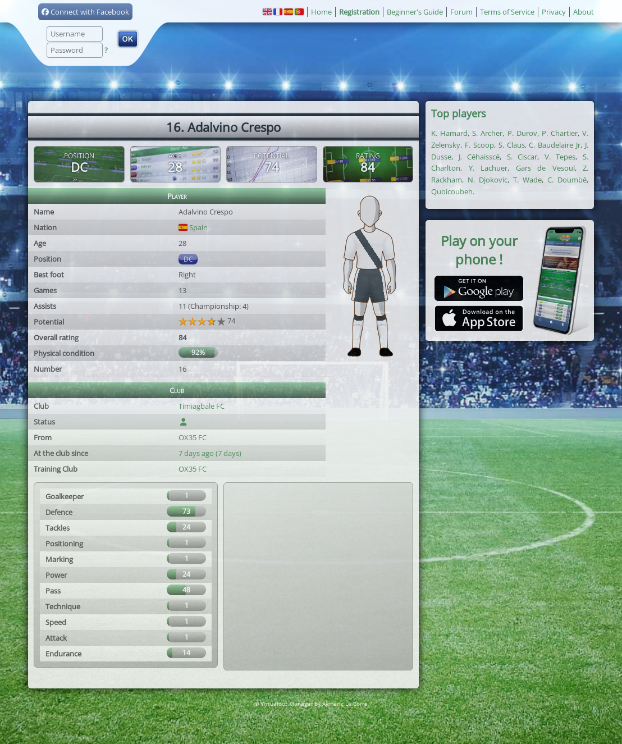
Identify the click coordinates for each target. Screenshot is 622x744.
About (583, 12)
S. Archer (487, 133)
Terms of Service (507, 12)
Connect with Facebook (85, 12)
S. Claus (511, 145)
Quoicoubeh (452, 191)
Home (321, 12)
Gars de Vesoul (545, 168)
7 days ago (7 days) (210, 453)
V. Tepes (560, 157)
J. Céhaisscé (479, 157)
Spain (193, 227)
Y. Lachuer (488, 168)
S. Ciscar (522, 157)
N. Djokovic (487, 180)
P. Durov (522, 133)
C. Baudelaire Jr (554, 145)
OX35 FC (193, 437)
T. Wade (527, 180)
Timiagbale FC (202, 406)
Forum (461, 12)
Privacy (554, 12)
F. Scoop (479, 145)
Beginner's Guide (415, 12)
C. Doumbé (567, 180)
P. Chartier (560, 133)
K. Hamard (449, 133)
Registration (359, 12)
